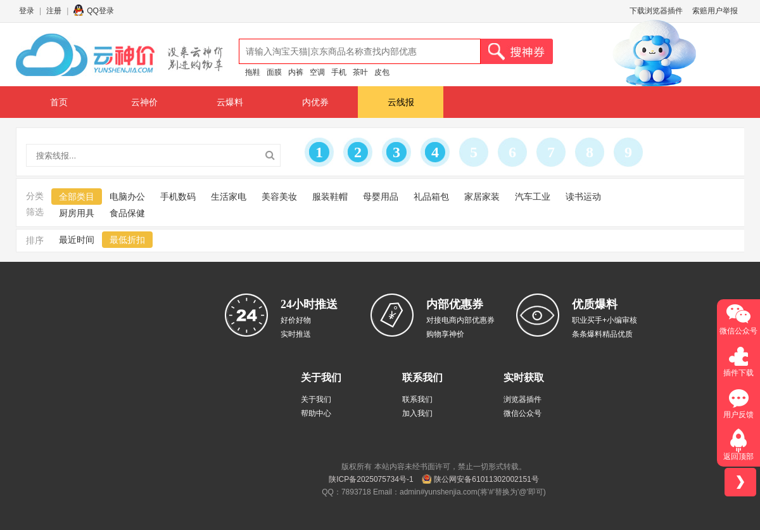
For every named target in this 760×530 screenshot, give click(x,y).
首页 (59, 102)
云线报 (401, 102)
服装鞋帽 (330, 196)
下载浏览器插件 (656, 10)
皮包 (382, 72)
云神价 (144, 102)
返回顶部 (738, 456)
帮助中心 (316, 413)
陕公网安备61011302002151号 (486, 479)
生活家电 (228, 196)
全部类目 (76, 196)
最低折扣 (127, 240)
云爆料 (230, 102)
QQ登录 (100, 10)
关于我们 (316, 399)
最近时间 (76, 240)
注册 (53, 10)
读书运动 (583, 196)
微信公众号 (523, 413)
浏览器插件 (523, 399)
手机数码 (178, 196)
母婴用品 (380, 196)
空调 (317, 72)
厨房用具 (76, 213)
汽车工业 (532, 196)
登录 (26, 10)
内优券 (315, 102)
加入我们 (417, 413)
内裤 (295, 72)
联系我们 (417, 399)
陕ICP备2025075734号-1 (371, 479)
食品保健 (127, 213)
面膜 (274, 72)
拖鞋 (252, 72)
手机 (338, 72)
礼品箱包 (431, 196)
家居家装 (482, 196)
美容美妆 (279, 196)
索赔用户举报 (715, 10)
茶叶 (360, 72)
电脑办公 (127, 196)
